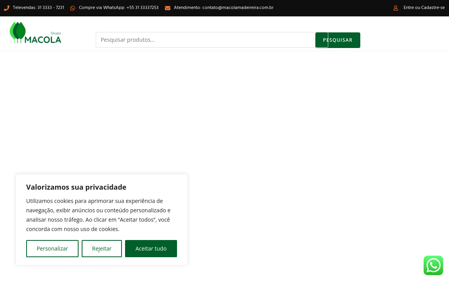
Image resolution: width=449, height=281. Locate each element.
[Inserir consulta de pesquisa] (224, 235)
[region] (102, 219)
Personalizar (52, 248)
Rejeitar (102, 248)
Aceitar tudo (151, 248)
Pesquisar (338, 40)
